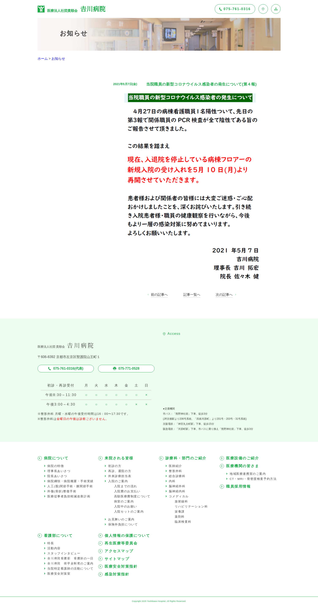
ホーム (43, 58)
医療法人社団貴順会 (71, 9)
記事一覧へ (191, 294)
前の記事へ (159, 294)
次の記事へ (224, 294)
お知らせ (58, 58)
